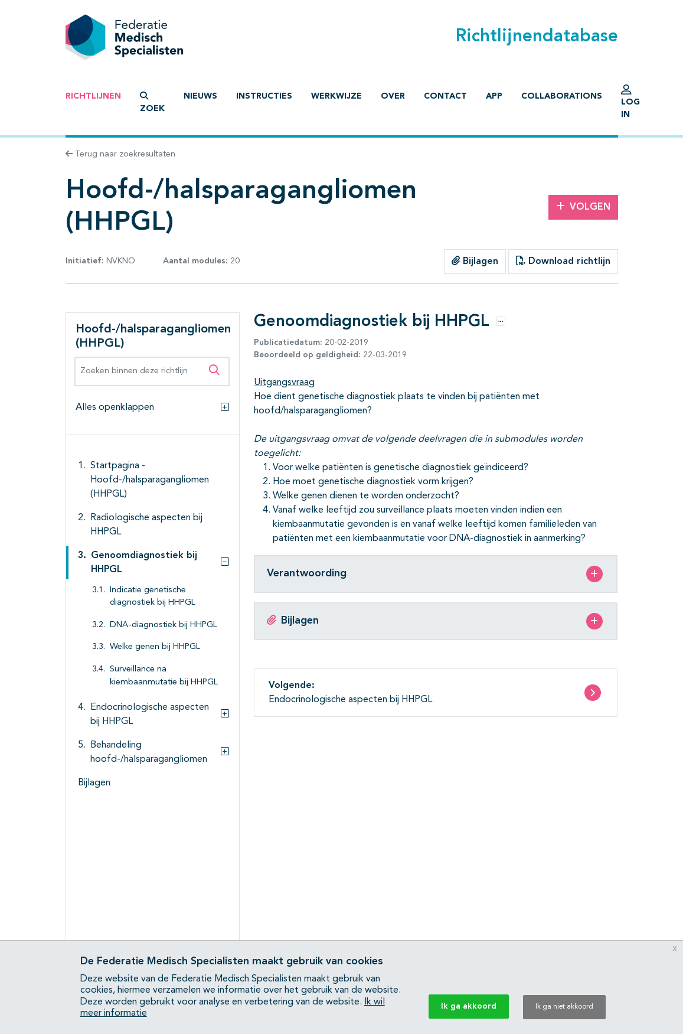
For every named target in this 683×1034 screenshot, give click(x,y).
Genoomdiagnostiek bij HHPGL (144, 563)
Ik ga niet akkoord (564, 1006)
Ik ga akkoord (468, 1006)
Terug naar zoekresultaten (120, 154)
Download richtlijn (563, 261)
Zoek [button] (152, 102)
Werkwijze (336, 96)
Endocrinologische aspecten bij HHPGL (149, 714)
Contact (445, 96)
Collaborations (561, 96)
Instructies (264, 96)
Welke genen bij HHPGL (155, 646)
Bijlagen (475, 261)
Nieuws (200, 96)
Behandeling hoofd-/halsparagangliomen (148, 752)
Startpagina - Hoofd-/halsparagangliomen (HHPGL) (149, 480)
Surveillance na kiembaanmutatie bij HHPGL (164, 676)
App (494, 96)
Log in (630, 104)
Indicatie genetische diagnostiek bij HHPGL (152, 597)
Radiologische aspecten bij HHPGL (146, 525)
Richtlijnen (93, 96)
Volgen (583, 206)
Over (393, 96)
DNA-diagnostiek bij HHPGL (163, 625)
